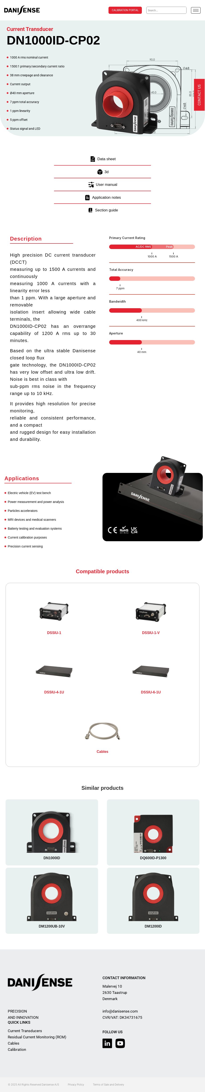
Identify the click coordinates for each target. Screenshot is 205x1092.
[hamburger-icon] (196, 10)
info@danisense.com (120, 1011)
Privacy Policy (76, 1084)
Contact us (199, 94)
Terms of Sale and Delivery (108, 1084)
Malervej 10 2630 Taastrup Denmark (114, 992)
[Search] (183, 10)
